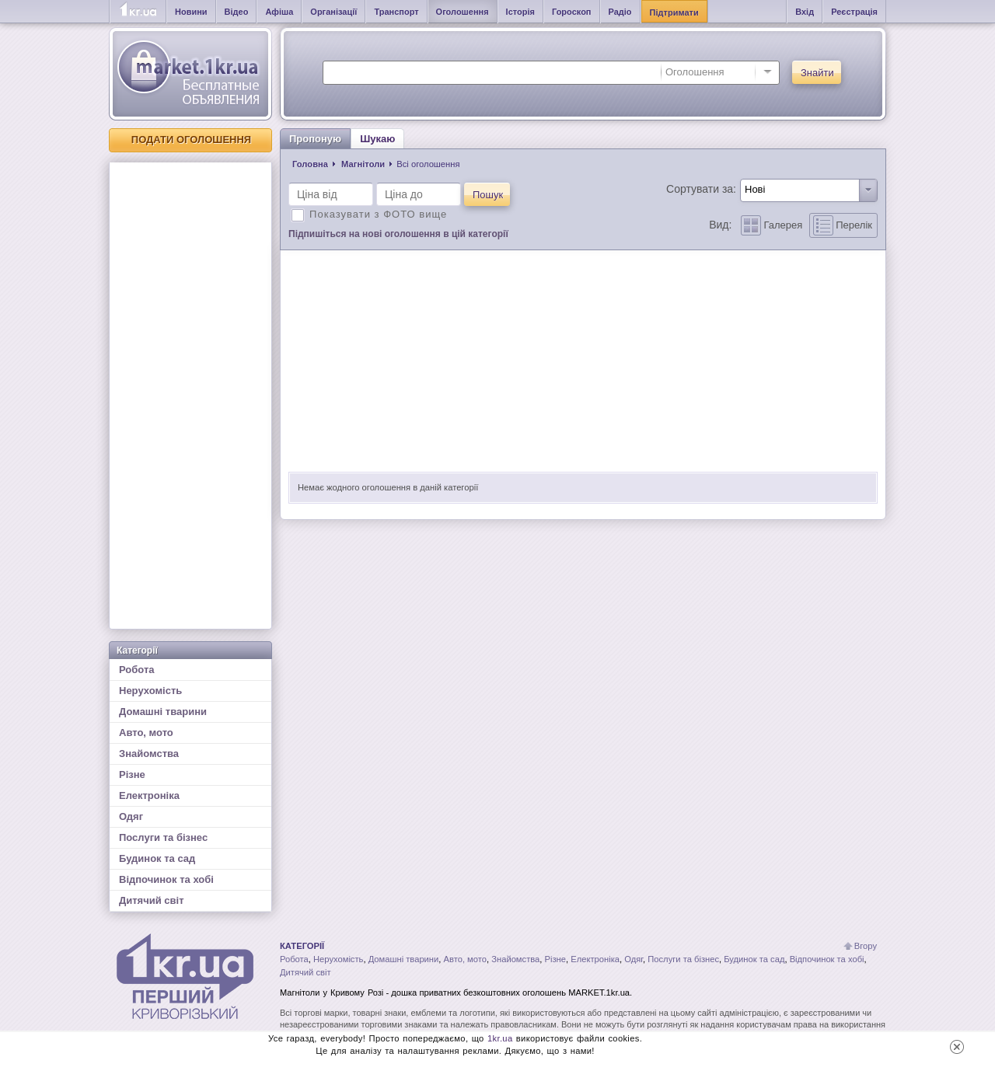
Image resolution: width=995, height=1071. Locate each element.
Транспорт (396, 11)
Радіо (620, 11)
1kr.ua (500, 1038)
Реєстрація (854, 11)
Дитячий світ (151, 900)
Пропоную (315, 139)
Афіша (279, 11)
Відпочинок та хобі (166, 879)
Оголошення (462, 11)
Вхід (804, 11)
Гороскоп (572, 11)
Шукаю (377, 139)
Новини (191, 11)
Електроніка (149, 795)
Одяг (131, 816)
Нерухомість (150, 690)
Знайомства (149, 753)
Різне (132, 774)
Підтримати (674, 12)
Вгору (865, 946)
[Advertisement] (190, 395)
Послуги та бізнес (163, 837)
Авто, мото (146, 732)
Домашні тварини (163, 711)
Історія (520, 11)
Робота (137, 669)
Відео (237, 11)
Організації (333, 11)
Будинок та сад (157, 858)
